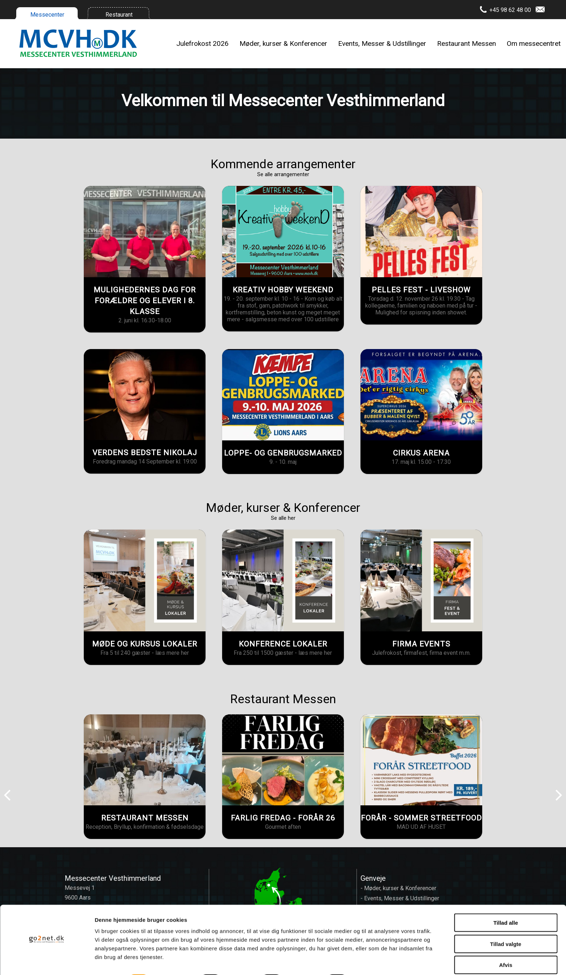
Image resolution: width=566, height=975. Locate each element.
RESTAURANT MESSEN (145, 818)
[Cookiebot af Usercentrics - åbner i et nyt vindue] (46, 961)
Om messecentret (534, 43)
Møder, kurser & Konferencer (283, 43)
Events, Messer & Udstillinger (382, 43)
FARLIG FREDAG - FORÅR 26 (283, 818)
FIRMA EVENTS (421, 644)
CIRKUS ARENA (421, 453)
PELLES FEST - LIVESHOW (421, 290)
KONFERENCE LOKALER (283, 644)
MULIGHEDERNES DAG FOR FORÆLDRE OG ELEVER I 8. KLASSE (145, 301)
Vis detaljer (375, 961)
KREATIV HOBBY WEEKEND (283, 290)
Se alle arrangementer (283, 174)
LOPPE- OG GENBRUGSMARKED (283, 453)
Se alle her (283, 518)
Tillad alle (505, 903)
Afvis (506, 945)
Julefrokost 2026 (202, 43)
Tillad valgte (505, 924)
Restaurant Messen (466, 43)
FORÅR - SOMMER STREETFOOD (421, 818)
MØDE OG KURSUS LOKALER (144, 644)
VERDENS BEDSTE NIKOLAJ (144, 452)
